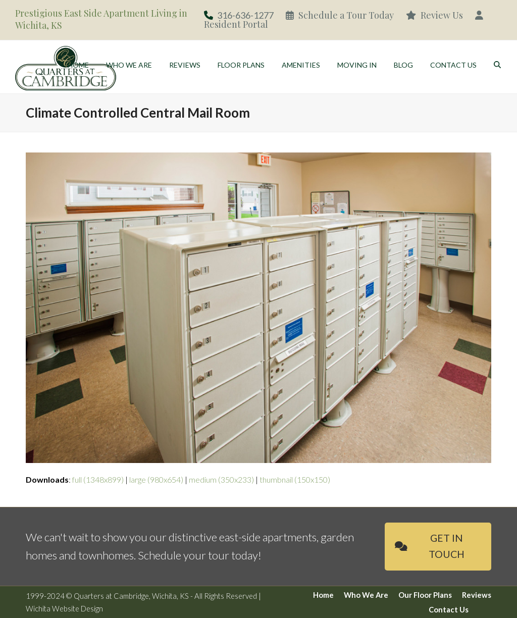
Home (323, 594)
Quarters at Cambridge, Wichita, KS (131, 595)
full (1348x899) (98, 479)
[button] (497, 65)
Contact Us (449, 609)
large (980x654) (156, 479)
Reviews (476, 594)
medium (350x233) (221, 479)
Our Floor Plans (425, 594)
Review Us (434, 15)
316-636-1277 (245, 15)
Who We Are (366, 594)
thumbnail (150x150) (295, 479)
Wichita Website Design (64, 608)
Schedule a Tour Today (340, 15)
